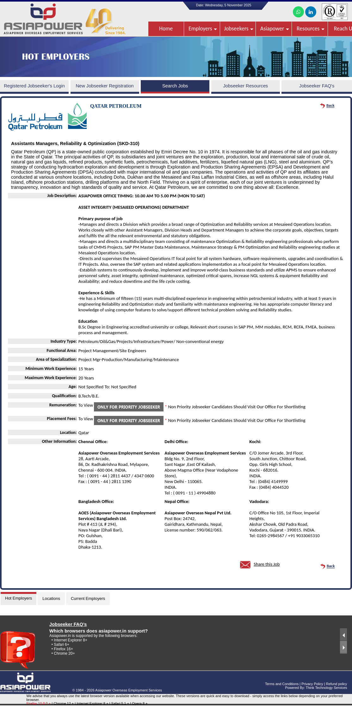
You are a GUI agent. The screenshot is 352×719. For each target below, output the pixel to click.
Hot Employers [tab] (18, 598)
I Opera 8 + (138, 703)
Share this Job (267, 564)
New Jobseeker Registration (104, 85)
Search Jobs (175, 85)
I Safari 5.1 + (119, 703)
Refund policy (336, 684)
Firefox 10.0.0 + (38, 703)
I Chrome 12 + (63, 703)
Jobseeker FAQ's (316, 85)
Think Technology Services (326, 688)
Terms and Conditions (282, 684)
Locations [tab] (51, 598)
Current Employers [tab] (88, 598)
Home (166, 28)
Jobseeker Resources (245, 85)
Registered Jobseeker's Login (34, 85)
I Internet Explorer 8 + (92, 703)
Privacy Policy (312, 684)
